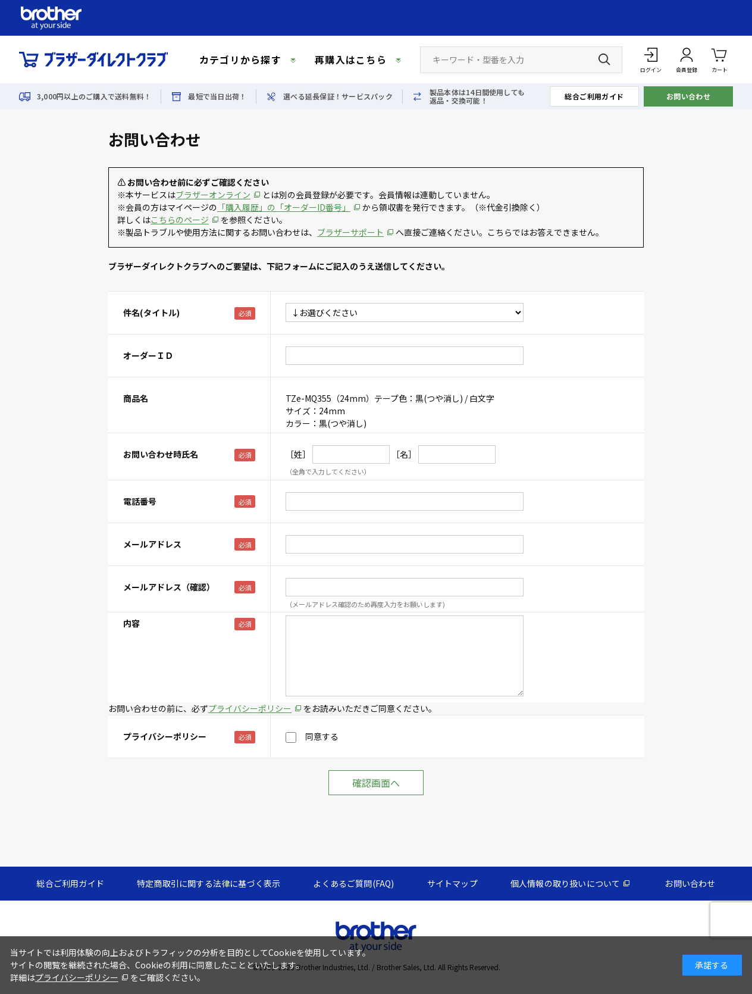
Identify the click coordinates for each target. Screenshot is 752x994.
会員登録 (686, 70)
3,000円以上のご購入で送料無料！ (94, 96)
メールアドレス (152, 544)
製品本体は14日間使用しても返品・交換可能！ (477, 96)
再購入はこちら (351, 59)
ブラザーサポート (350, 232)
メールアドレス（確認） (169, 587)
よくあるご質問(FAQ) (353, 883)
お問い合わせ (688, 96)
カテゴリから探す (240, 59)
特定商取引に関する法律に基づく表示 (208, 883)
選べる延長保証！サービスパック (338, 96)
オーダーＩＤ (148, 355)
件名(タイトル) (151, 312)
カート (720, 59)
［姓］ (298, 454)
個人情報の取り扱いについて (565, 883)
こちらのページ (180, 220)
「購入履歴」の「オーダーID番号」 (283, 207)
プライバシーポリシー (250, 708)
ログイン (651, 70)
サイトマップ (452, 883)
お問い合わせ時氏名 (160, 454)
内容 (131, 623)
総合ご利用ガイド (594, 96)
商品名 (135, 398)
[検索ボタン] (604, 59)
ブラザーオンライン (213, 195)
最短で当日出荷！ (217, 96)
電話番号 (139, 501)
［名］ (403, 454)
